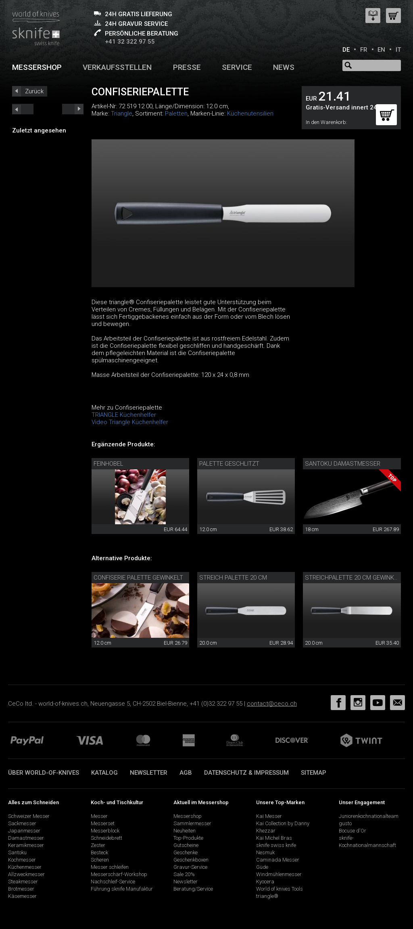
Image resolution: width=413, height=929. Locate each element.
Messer (99, 816)
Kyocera (265, 882)
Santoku (17, 852)
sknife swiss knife (276, 845)
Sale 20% (184, 874)
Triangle (121, 113)
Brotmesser (21, 889)
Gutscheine (185, 845)
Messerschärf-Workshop (119, 874)
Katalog (104, 772)
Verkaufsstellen (117, 67)
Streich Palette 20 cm (233, 577)
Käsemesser (22, 896)
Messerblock (105, 831)
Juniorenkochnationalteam (368, 816)
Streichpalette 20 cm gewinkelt (354, 577)
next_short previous (22, 109)
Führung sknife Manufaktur (122, 889)
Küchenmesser (25, 867)
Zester (98, 845)
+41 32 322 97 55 (130, 41)
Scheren (100, 860)
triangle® (267, 896)
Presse (187, 67)
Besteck (99, 852)
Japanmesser (24, 831)
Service (237, 67)
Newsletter (148, 772)
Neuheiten (184, 831)
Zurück (34, 91)
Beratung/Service (193, 889)
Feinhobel (108, 463)
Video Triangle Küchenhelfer (130, 422)
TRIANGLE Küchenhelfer (124, 414)
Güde (262, 867)
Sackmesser (22, 823)
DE (346, 49)
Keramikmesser (26, 845)
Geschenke (185, 852)
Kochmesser (22, 860)
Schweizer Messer (29, 816)
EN (381, 49)
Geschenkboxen (191, 860)
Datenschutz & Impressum (246, 772)
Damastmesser (26, 838)
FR (363, 49)
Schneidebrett (106, 838)
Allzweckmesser (26, 874)
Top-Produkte (188, 838)
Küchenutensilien (250, 113)
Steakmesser (23, 882)
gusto (345, 823)
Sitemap (313, 772)
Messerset (103, 823)
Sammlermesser (192, 823)
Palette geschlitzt (229, 463)
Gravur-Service (190, 867)
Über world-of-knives (43, 772)
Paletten (176, 113)
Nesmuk (265, 852)
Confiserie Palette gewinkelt (138, 577)
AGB (185, 772)
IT (398, 49)
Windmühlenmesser (279, 874)
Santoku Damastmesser (342, 463)
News (283, 67)
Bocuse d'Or (352, 831)
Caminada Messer (277, 860)
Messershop (37, 67)
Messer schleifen (110, 867)
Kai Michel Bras (274, 838)
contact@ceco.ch (272, 703)
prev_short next (72, 109)
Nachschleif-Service (113, 882)
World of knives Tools (279, 889)
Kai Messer (269, 816)
